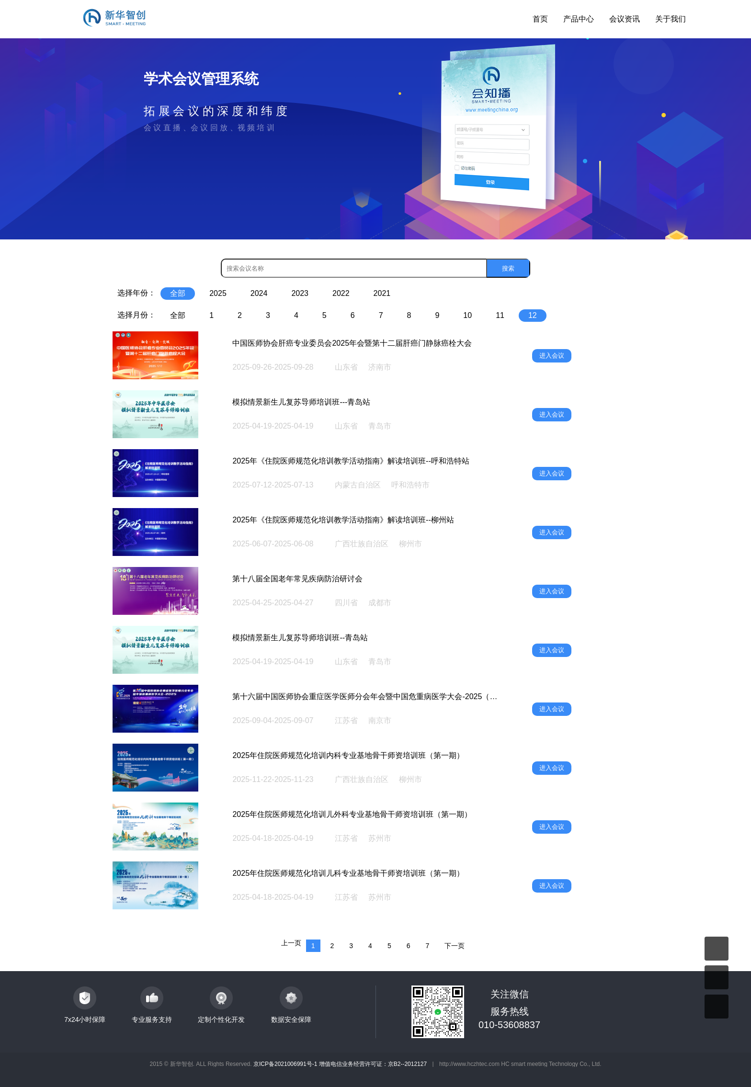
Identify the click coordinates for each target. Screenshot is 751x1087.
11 (500, 315)
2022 (341, 293)
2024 (259, 293)
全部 (177, 293)
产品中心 (578, 19)
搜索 (508, 268)
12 (532, 315)
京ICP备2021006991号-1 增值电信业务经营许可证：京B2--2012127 (340, 1064)
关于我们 (670, 19)
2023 (299, 293)
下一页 (454, 946)
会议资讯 (624, 19)
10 (467, 315)
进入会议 (551, 355)
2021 (382, 293)
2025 (218, 293)
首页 (540, 19)
